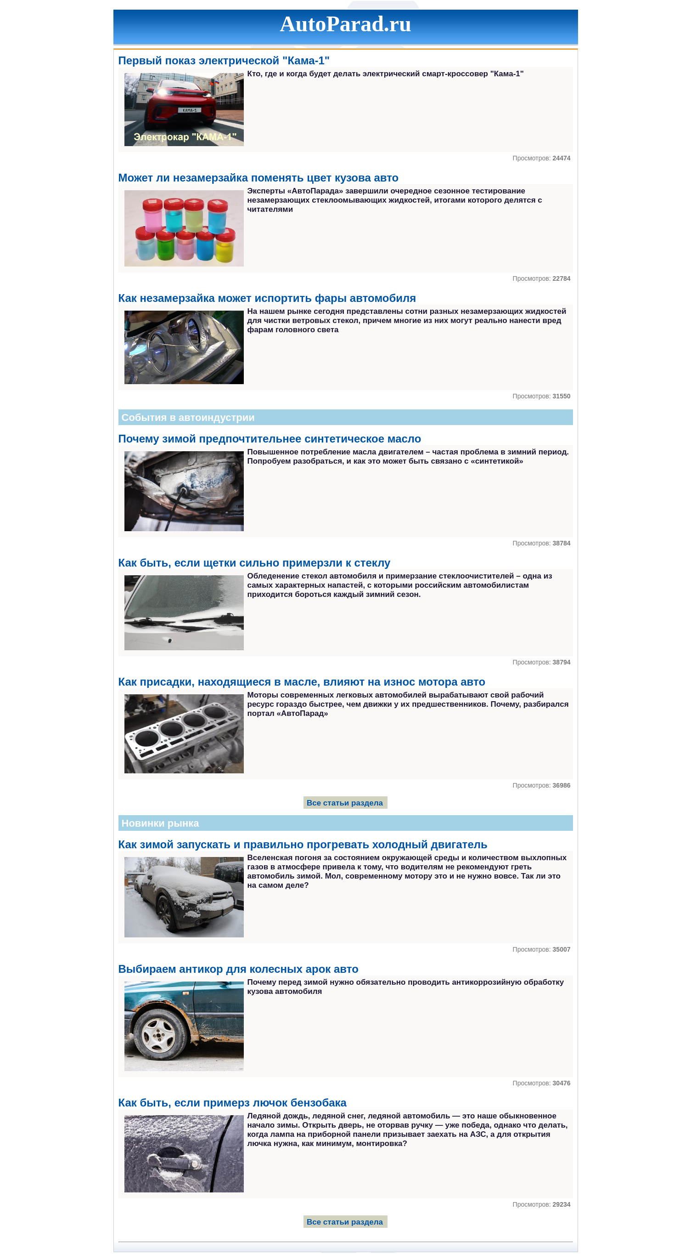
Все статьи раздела (345, 803)
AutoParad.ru (345, 23)
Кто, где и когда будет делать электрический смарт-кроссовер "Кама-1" (385, 73)
